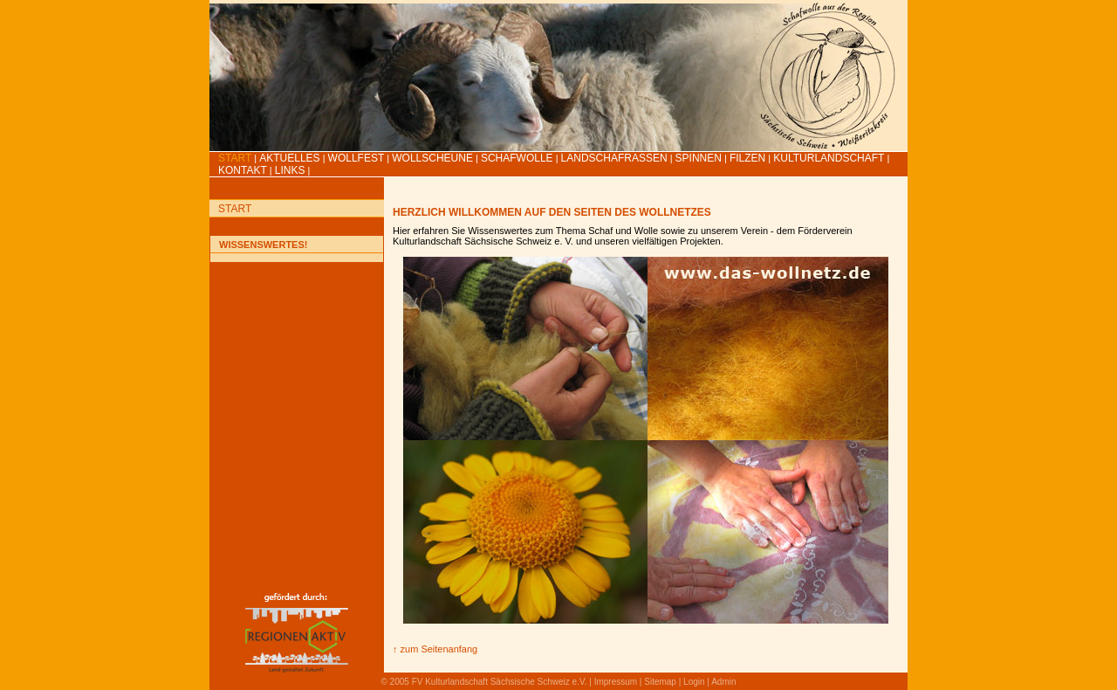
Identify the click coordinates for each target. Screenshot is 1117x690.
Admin (723, 682)
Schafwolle (517, 158)
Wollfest (356, 158)
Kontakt (242, 170)
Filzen (747, 158)
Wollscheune (432, 158)
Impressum (615, 682)
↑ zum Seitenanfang (435, 649)
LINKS (290, 170)
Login (693, 682)
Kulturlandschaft (828, 158)
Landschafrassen (614, 158)
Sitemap (660, 682)
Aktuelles (289, 158)
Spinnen (698, 158)
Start (234, 158)
